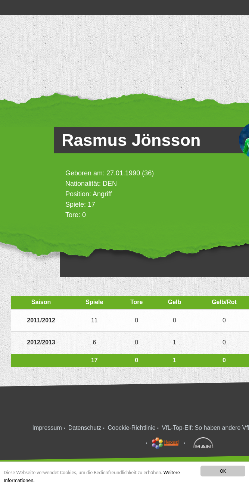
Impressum (47, 428)
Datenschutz (85, 428)
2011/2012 (41, 320)
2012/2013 (41, 342)
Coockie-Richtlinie (132, 428)
